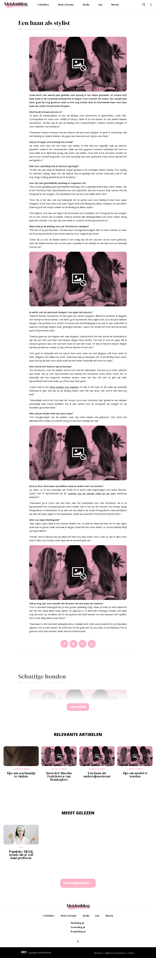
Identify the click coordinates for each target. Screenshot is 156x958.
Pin (83, 644)
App (92, 644)
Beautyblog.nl (78, 931)
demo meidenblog (59, 29)
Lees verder (78, 707)
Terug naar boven (76, 883)
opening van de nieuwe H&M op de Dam (91, 493)
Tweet (73, 644)
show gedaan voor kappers (64, 386)
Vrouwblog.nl (78, 927)
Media (86, 4)
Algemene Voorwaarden (116, 953)
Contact (131, 953)
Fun (100, 4)
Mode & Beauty (66, 4)
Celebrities (43, 4)
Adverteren (98, 953)
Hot (20, 29)
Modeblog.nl (77, 923)
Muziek (115, 4)
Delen (64, 644)
